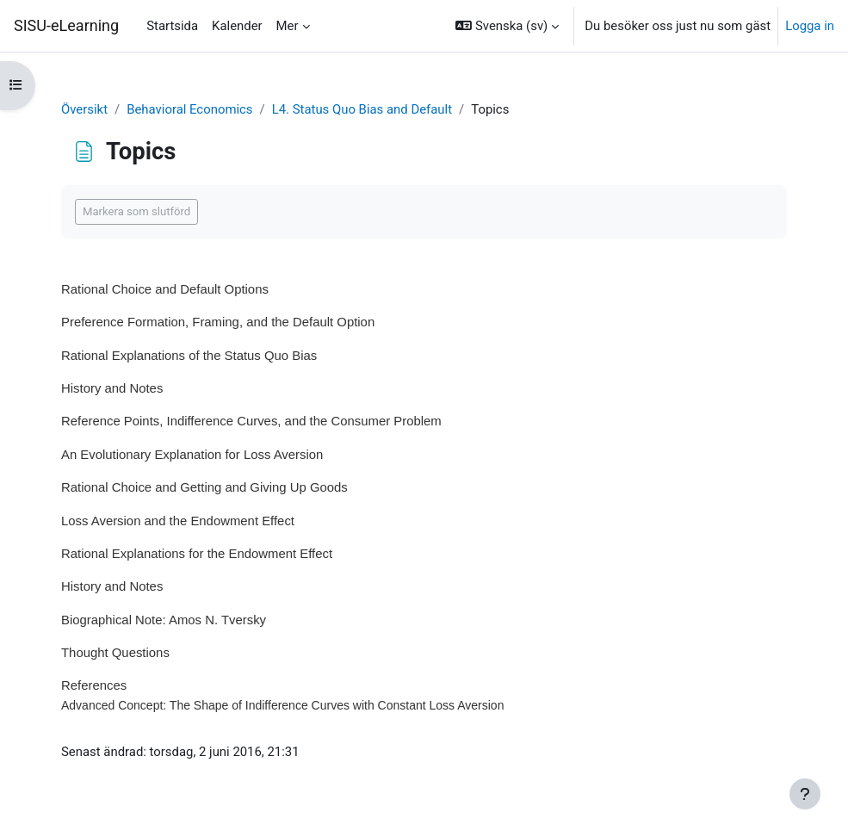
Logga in (809, 26)
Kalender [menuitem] (237, 26)
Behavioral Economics (189, 109)
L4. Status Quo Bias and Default (362, 109)
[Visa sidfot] (804, 793)
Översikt (84, 109)
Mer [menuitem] (287, 26)
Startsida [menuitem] (172, 26)
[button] (507, 26)
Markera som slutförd (136, 211)
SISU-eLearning (66, 25)
